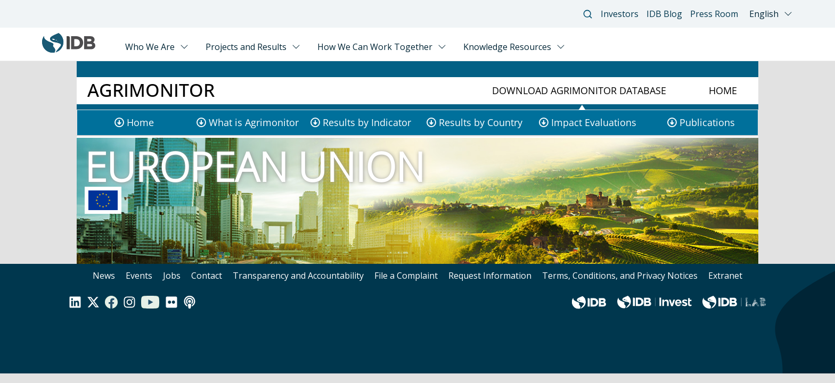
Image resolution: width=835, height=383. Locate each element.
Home (723, 90)
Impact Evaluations (593, 122)
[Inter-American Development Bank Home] (68, 50)
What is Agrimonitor (254, 122)
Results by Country (480, 122)
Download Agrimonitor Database (579, 90)
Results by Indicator (367, 122)
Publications (707, 122)
